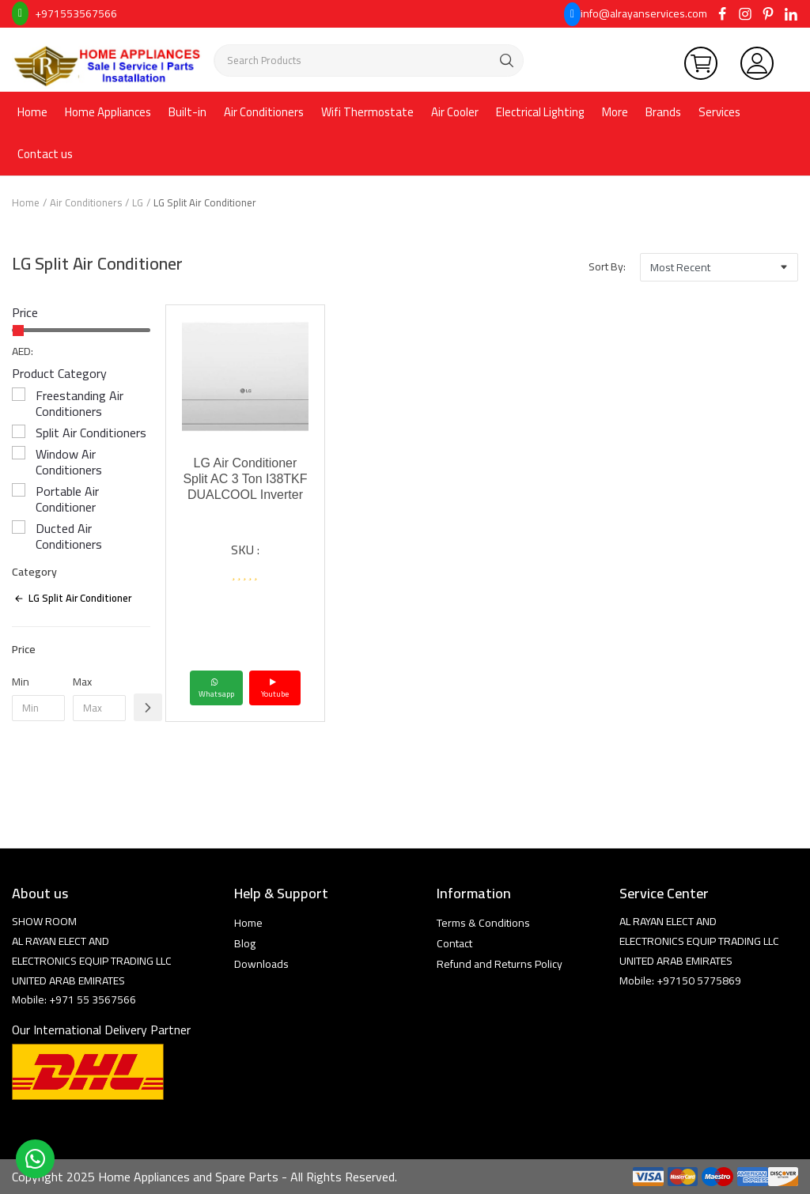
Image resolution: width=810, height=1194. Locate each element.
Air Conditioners (264, 111)
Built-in (187, 111)
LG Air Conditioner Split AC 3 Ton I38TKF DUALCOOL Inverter (245, 478)
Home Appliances (108, 111)
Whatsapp (216, 687)
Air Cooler (455, 111)
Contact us (45, 153)
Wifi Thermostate (367, 111)
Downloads (261, 964)
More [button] (615, 111)
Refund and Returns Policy (499, 964)
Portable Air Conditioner (67, 499)
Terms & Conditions (483, 923)
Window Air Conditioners (69, 462)
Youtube (275, 687)
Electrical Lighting (540, 111)
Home (32, 111)
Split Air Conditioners (91, 432)
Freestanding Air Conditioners (79, 403)
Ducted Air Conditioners (69, 536)
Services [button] (719, 111)
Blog (244, 943)
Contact (454, 943)
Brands (663, 111)
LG (137, 202)
